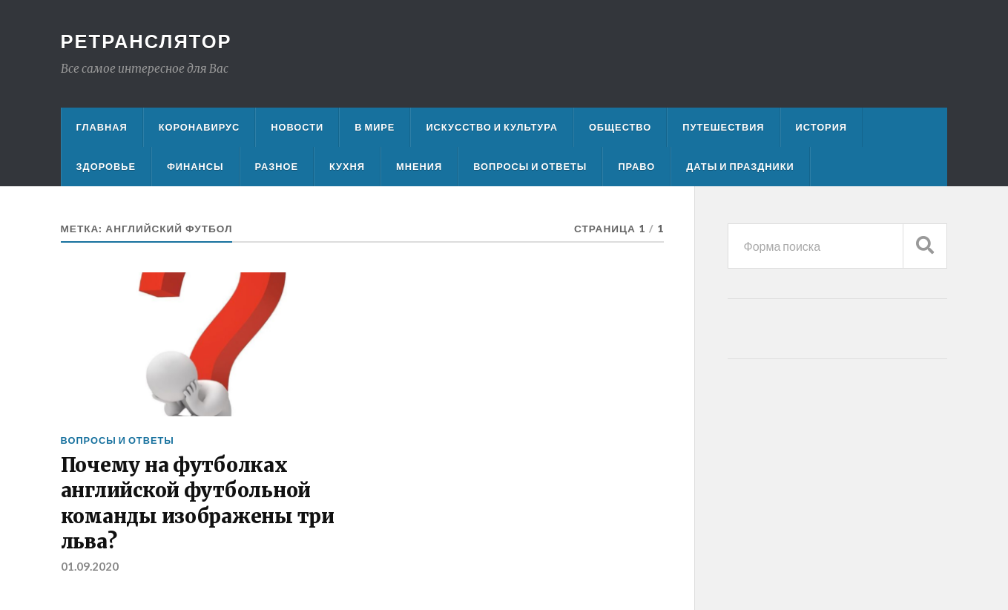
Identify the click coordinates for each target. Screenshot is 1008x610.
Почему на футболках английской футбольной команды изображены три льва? (198, 503)
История (822, 127)
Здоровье (106, 166)
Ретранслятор (146, 41)
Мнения (419, 166)
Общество (620, 127)
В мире (375, 127)
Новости (297, 127)
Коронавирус (199, 127)
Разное (276, 166)
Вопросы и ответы (530, 166)
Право (636, 166)
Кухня (347, 166)
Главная (102, 127)
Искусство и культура (492, 127)
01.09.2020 (90, 566)
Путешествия (723, 127)
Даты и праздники (740, 166)
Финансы (195, 166)
